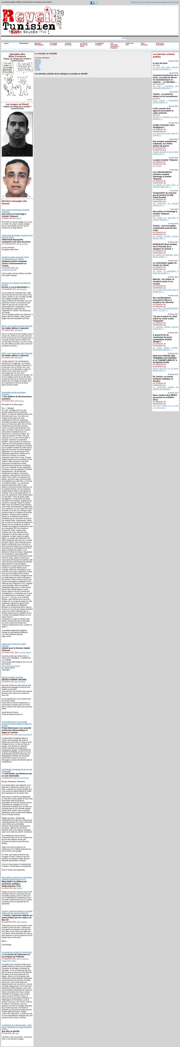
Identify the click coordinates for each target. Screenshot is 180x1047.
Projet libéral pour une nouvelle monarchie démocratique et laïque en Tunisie (17, 724)
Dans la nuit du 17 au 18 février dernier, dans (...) (165, 370)
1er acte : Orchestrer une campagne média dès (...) (165, 87)
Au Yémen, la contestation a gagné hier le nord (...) (165, 272)
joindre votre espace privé (161, 2)
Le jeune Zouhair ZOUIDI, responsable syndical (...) (165, 349)
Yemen (37, 70)
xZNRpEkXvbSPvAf (9, 270)
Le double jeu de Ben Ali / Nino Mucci (17, 952)
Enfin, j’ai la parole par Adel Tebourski (17, 326)
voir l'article (157, 166)
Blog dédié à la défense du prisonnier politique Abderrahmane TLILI (17, 878)
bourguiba (21, 682)
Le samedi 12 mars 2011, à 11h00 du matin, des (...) (165, 186)
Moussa (21, 401)
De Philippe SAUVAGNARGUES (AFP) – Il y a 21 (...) (165, 309)
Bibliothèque (24, 43)
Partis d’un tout (130, 44)
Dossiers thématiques (39, 44)
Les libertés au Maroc (99, 44)
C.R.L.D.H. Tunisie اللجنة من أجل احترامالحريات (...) (165, 407)
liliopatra (23, 289)
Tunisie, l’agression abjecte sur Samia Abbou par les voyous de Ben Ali (17, 912)
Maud (20, 330)
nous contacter (145, 2)
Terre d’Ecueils (144, 44)
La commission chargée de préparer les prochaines (165, 388)
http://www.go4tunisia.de (11, 666)
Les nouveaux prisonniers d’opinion (115, 45)
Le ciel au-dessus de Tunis (84, 44)
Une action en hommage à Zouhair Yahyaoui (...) (165, 219)
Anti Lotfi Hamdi (23, 778)
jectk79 (18, 218)
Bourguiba (23, 244)
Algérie (38, 60)
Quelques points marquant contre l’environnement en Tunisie (15, 258)
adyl (17, 1033)
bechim (19, 888)
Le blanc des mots (68, 44)
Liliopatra (23, 922)
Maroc (37, 68)
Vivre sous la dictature (160, 44)
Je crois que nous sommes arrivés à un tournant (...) (165, 68)
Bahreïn (38, 62)
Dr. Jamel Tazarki (24, 652)
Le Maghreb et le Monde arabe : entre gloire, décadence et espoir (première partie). (17, 1027)
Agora (6, 43)
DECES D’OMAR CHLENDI (12, 677)
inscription (175, 2)
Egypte (37, 64)
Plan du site (135, 2)
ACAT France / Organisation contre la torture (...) (165, 101)
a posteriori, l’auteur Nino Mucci (15, 960)
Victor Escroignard (25, 735)
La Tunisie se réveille (53, 44)
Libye (37, 66)
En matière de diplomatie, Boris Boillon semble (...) (165, 256)
